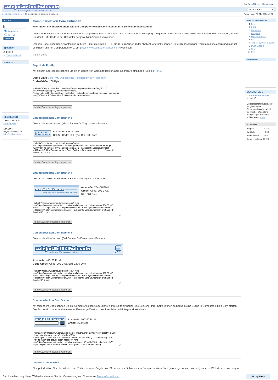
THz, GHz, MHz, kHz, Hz (262, 43)
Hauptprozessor (258, 36)
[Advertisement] (15, 88)
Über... (257, 4)
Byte (253, 24)
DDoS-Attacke (257, 46)
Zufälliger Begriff (13, 55)
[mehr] (262, 117)
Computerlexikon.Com (12, 14)
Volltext (11, 35)
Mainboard (256, 30)
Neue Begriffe (9, 123)
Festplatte (255, 33)
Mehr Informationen (108, 376)
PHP (253, 52)
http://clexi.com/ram (12, 134)
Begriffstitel (13, 31)
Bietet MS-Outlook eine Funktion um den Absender (77, 77)
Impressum (268, 4)
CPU (253, 49)
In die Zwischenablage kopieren (52, 107)
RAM (159, 70)
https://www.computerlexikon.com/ (100, 47)
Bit (252, 39)
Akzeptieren (258, 376)
